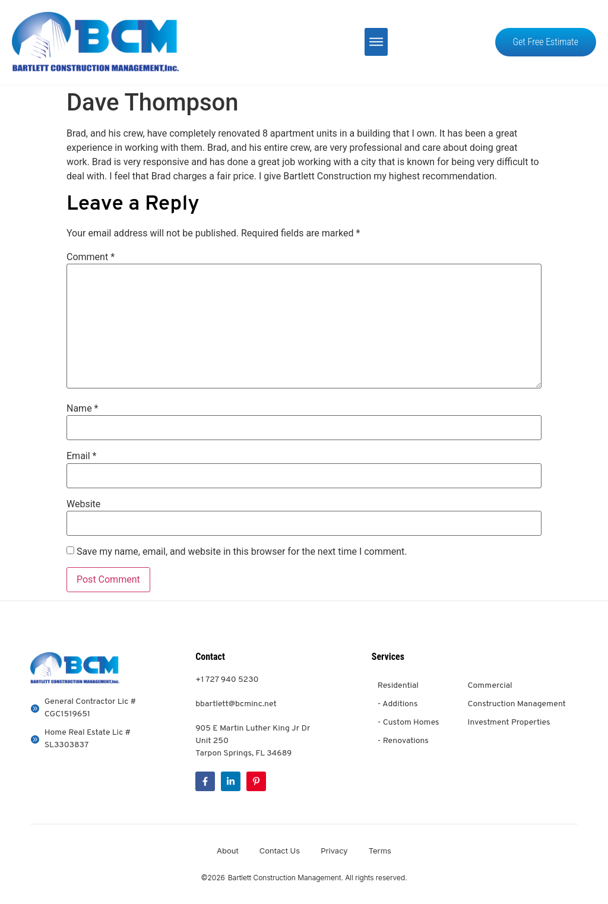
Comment (90, 257)
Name (82, 408)
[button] (376, 42)
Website (83, 504)
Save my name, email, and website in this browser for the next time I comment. (242, 552)
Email (81, 456)
